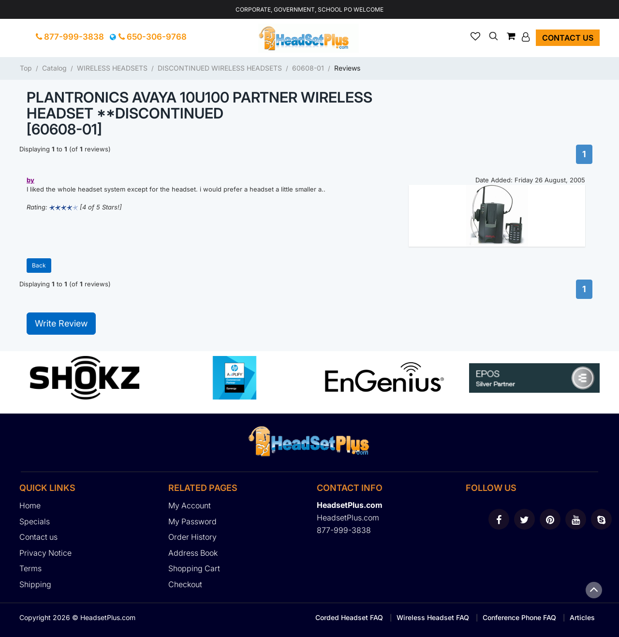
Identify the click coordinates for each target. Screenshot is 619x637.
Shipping (35, 584)
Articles (582, 617)
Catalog (54, 68)
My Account (189, 505)
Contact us (567, 38)
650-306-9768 (152, 37)
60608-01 (308, 68)
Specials (34, 521)
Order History (192, 537)
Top (26, 68)
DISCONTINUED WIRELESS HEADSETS (220, 68)
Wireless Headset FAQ (433, 617)
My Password (192, 521)
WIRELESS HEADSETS (112, 68)
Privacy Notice (45, 553)
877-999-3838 (70, 37)
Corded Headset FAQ (349, 617)
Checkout (185, 584)
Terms (30, 568)
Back (39, 265)
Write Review (61, 323)
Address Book (193, 553)
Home (30, 505)
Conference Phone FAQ (519, 617)
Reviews (347, 68)
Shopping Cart (194, 568)
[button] (527, 36)
